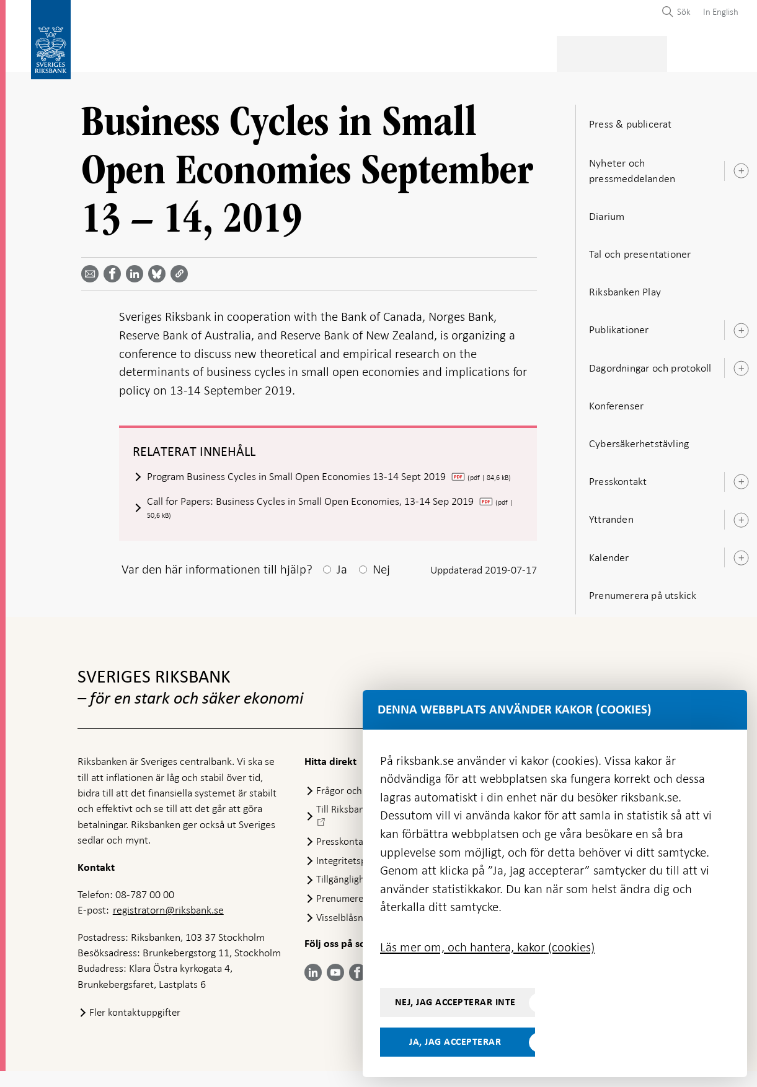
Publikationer (619, 323)
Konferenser (616, 399)
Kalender (609, 551)
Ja (342, 585)
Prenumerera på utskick (642, 589)
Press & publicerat (555, 50)
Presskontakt (618, 475)
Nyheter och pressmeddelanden (632, 163)
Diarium (606, 210)
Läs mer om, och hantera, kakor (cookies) (487, 947)
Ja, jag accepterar (455, 1042)
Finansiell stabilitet (390, 50)
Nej (381, 585)
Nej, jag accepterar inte (455, 1002)
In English (720, 11)
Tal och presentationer (640, 248)
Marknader (476, 50)
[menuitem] (717, 11)
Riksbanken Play (625, 285)
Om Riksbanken (642, 50)
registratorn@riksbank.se (168, 926)
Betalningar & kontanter (192, 50)
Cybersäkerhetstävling (639, 437)
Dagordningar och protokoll (650, 362)
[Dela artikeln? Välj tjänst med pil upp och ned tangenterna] (137, 267)
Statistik (100, 50)
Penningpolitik (296, 50)
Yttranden (611, 513)
